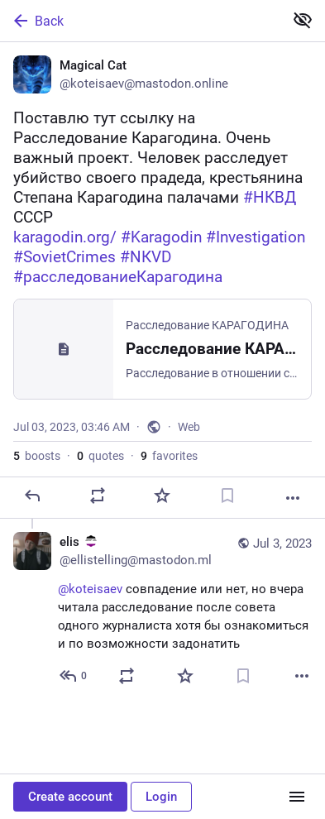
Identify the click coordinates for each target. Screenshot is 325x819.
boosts (36, 455)
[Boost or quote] (98, 495)
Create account (70, 796)
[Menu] (297, 796)
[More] (293, 498)
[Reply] (32, 495)
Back (37, 21)
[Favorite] (162, 495)
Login (161, 796)
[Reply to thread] (74, 676)
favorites (169, 455)
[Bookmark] (227, 495)
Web (189, 426)
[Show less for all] (302, 20)
